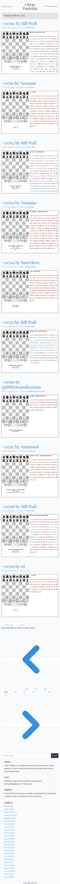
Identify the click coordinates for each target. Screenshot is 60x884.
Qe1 (39, 357)
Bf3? (54, 66)
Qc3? (31, 176)
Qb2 (46, 542)
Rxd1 (40, 233)
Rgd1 (53, 547)
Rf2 (46, 357)
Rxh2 (33, 121)
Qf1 (45, 589)
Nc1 (53, 235)
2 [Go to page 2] (12, 689)
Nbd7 (43, 223)
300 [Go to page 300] (15, 692)
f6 (51, 51)
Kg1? (36, 188)
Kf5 (33, 298)
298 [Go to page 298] (45, 689)
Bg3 (54, 163)
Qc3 (52, 537)
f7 (45, 248)
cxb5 (46, 467)
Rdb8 (56, 549)
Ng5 (50, 96)
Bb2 (38, 36)
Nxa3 (44, 228)
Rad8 (52, 228)
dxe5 (48, 168)
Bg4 (54, 38)
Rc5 (43, 288)
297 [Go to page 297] (36, 689)
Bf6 (45, 69)
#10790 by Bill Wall (19, 23)
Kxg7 (47, 537)
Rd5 (36, 295)
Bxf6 (38, 170)
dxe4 (54, 278)
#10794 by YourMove (21, 262)
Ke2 (31, 118)
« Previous (8, 625)
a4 (48, 220)
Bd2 (52, 111)
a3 (49, 111)
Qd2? (43, 352)
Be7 (57, 101)
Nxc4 (51, 108)
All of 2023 (9, 827)
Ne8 (56, 547)
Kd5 (48, 238)
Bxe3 (48, 469)
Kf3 (33, 245)
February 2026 (10, 815)
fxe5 (45, 165)
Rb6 (45, 118)
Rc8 (48, 43)
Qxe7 (56, 288)
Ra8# (33, 300)
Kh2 (53, 233)
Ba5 (39, 218)
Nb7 (36, 103)
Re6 (55, 586)
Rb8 (44, 101)
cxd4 (46, 48)
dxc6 (42, 98)
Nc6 (40, 96)
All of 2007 (9, 874)
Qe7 (40, 176)
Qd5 (52, 98)
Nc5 (41, 51)
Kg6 (40, 298)
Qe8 (50, 285)
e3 (42, 38)
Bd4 (57, 46)
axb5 (49, 467)
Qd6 (34, 51)
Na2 (43, 474)
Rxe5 (39, 584)
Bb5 (35, 163)
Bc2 (52, 113)
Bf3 (31, 66)
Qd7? (55, 532)
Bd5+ (36, 111)
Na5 (31, 98)
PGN (43, 32)
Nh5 (46, 245)
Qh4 (54, 584)
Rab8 (41, 547)
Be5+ (40, 477)
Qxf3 (56, 462)
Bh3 (40, 285)
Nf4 (46, 178)
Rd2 (56, 228)
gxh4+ (43, 71)
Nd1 (53, 357)
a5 (35, 173)
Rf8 (49, 66)
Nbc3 (33, 103)
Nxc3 (43, 103)
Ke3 (47, 295)
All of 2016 (9, 847)
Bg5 (40, 118)
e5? (49, 542)
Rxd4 (38, 547)
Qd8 (51, 347)
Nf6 (34, 36)
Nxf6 (53, 245)
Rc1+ (54, 116)
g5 (52, 293)
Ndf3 (50, 46)
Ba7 (48, 106)
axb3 (31, 539)
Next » (23, 625)
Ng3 (40, 103)
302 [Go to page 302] (34, 692)
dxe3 (54, 48)
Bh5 (43, 66)
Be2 (36, 101)
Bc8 (40, 240)
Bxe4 (31, 116)
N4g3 (38, 178)
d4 (40, 158)
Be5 (50, 293)
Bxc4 (47, 215)
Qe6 (40, 56)
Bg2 (49, 36)
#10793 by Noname (19, 202)
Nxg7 (54, 243)
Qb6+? (48, 165)
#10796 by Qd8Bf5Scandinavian (21, 384)
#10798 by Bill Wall (19, 506)
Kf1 (51, 116)
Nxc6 (40, 410)
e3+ (57, 243)
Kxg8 (51, 288)
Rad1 (43, 225)
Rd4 (56, 290)
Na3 (31, 43)
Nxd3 (37, 464)
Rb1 (55, 103)
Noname (30, 87)
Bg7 (45, 36)
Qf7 (31, 61)
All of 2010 (9, 865)
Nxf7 (33, 285)
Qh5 (56, 59)
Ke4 (54, 295)
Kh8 (48, 71)
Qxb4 (47, 532)
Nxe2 (46, 235)
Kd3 (33, 240)
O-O (51, 36)
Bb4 (42, 113)
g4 (43, 240)
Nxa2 (31, 238)
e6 (52, 46)
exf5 (53, 170)
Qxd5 (56, 98)
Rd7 (46, 290)
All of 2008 (9, 871)
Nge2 (56, 218)
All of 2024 (9, 824)
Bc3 (35, 228)
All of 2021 (9, 833)
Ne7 (52, 59)
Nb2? (54, 360)
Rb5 (50, 106)
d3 (54, 101)
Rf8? (39, 183)
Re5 (44, 290)
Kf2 (31, 121)
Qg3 (31, 223)
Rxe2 (41, 235)
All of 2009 (9, 868)
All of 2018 (9, 841)
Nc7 (35, 46)
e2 (42, 245)
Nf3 (55, 36)
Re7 (43, 293)
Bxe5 (46, 233)
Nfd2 (38, 278)
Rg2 (56, 295)
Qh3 (33, 586)
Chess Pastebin (30, 6)
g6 (39, 36)
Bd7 (55, 522)
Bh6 (45, 113)
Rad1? (42, 64)
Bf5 (51, 101)
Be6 (46, 240)
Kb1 (31, 524)
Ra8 (46, 121)
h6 (52, 240)
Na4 (46, 170)
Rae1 (54, 176)
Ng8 (56, 285)
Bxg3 (34, 223)
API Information (51, 6)
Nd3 (53, 178)
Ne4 (46, 46)
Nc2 (53, 43)
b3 (32, 36)
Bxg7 (44, 537)
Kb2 (47, 549)
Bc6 (52, 183)
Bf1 (31, 233)
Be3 (41, 106)
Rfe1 (56, 225)
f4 (39, 165)
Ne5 (52, 41)
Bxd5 (39, 290)
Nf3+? (53, 188)
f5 (33, 64)
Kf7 (34, 238)
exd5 (56, 96)
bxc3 (48, 103)
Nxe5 (34, 360)
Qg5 (31, 230)
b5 (36, 220)
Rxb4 (33, 108)
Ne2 (46, 238)
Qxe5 (54, 230)
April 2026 (9, 809)
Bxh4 (37, 71)
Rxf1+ (56, 178)
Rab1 (56, 464)
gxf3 (56, 191)
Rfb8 (46, 534)
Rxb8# (33, 126)
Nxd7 (39, 48)
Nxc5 (49, 183)
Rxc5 (31, 472)
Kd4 (42, 243)
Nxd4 (55, 158)
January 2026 (10, 818)
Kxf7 (36, 285)
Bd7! (31, 41)
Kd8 (57, 298)
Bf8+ (46, 123)
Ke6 (41, 238)
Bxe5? (39, 360)
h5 (35, 527)
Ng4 (36, 342)
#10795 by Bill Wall (19, 322)
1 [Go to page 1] (5, 689)
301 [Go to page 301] (25, 692)
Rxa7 (33, 295)
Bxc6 (42, 532)
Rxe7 (36, 290)
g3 (42, 36)
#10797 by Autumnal (20, 446)
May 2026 (8, 806)
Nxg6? (56, 51)
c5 (34, 48)
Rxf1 (46, 355)
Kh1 (34, 410)
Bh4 (54, 168)
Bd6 (34, 278)
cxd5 (45, 56)
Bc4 (44, 96)
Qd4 (39, 51)
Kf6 (47, 298)
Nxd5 (39, 59)
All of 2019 (9, 839)
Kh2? (54, 61)
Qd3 (33, 173)
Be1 (50, 240)
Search (54, 756)
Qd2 (40, 402)
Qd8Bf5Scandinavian (36, 391)
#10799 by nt (13, 566)
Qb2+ (53, 71)
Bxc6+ (40, 163)
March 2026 (9, 812)
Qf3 (49, 98)
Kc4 (54, 238)
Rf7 (48, 176)
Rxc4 (39, 116)
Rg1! (45, 527)
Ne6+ (46, 243)
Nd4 (39, 46)
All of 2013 (9, 856)
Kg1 (38, 121)
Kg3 (31, 240)
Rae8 (47, 586)
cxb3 (41, 539)
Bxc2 (31, 111)
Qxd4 (46, 544)
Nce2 (48, 529)
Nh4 (44, 59)
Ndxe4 (31, 280)
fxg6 (48, 472)
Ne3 (54, 350)
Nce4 (48, 223)
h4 (48, 524)
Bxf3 (51, 462)
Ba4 (46, 111)
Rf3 (42, 472)
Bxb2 (54, 474)
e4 (33, 69)
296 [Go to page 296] (27, 689)
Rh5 (41, 121)
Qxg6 (37, 56)
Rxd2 (46, 230)
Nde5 (51, 48)
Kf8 (42, 285)
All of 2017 (9, 844)
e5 (44, 54)
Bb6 (48, 108)
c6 (57, 36)
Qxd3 (31, 405)
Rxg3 (35, 298)
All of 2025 (9, 821)
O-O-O (51, 522)
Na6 (41, 43)
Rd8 (33, 233)
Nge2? (47, 337)
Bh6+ (53, 123)
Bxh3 (56, 245)
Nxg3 (39, 223)
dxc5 (36, 225)
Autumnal (31, 451)
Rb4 (56, 106)
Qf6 (57, 71)
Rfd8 (50, 283)
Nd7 (52, 225)
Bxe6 (46, 285)
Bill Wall (31, 27)
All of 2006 (9, 877)
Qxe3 (43, 469)
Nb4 (31, 464)
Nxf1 (33, 181)
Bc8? (48, 173)
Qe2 (35, 61)
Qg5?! (36, 181)
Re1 (34, 235)
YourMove (31, 267)
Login (6, 774)
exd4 (42, 544)
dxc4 (56, 108)
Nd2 (52, 586)
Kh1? (31, 168)
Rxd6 (33, 552)
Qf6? (37, 186)
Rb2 (56, 113)
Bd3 (49, 228)
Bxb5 (38, 544)
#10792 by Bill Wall (19, 142)
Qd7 (42, 283)
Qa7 (44, 539)
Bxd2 (51, 230)
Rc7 (50, 64)
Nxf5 (56, 170)
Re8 (55, 41)
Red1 (35, 230)
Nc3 (50, 155)
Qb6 (54, 340)
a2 (55, 233)
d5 (39, 38)
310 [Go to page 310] (49, 692)
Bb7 (41, 173)
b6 (44, 61)
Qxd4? (50, 544)
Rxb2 (46, 474)
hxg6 (56, 54)
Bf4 (48, 163)
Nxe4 (35, 280)
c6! (33, 337)
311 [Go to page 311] (6, 695)
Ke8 (49, 298)
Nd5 (52, 223)
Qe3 (54, 285)
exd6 (39, 549)
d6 (40, 155)
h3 (57, 38)
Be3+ (46, 116)
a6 (43, 106)
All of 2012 (9, 859)
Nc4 (38, 228)
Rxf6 (41, 170)
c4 (45, 43)
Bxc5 (56, 111)
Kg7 (47, 118)
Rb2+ (54, 477)
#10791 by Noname (19, 83)
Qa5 (42, 467)
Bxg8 (48, 288)
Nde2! (51, 160)
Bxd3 (54, 402)
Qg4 (49, 54)
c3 (57, 407)
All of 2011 (9, 862)
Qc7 (49, 170)
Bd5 (40, 123)
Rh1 (55, 118)
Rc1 (43, 111)
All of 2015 (9, 850)
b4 (42, 218)
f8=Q (51, 248)
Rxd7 (35, 293)
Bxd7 (38, 293)
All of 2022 (9, 830)
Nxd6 (42, 549)
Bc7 (45, 218)
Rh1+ (56, 121)
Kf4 (40, 245)
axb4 (56, 472)
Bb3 (40, 220)
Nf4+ (39, 243)
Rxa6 (51, 118)
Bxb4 (36, 108)
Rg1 (56, 69)
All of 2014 (9, 853)
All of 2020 (9, 836)
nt (28, 570)
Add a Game (7, 6)
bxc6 (45, 98)
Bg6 (50, 103)
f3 (52, 238)
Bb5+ (35, 98)
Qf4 (45, 51)
